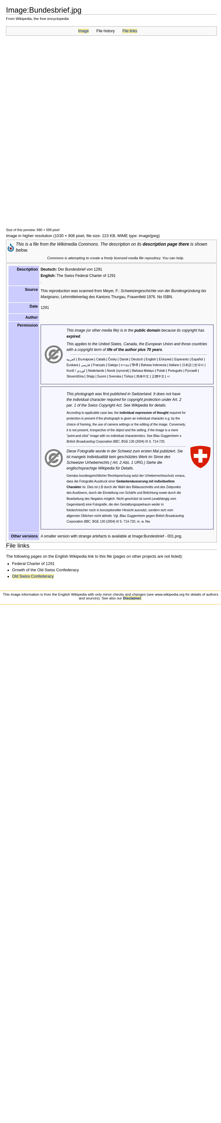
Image (83, 31)
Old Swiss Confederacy (33, 576)
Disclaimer (132, 598)
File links (129, 31)
